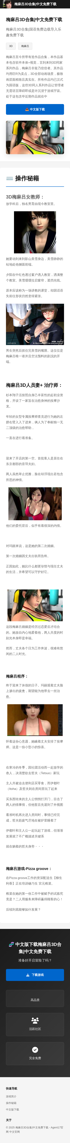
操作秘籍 (11, 1102)
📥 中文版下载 (35, 109)
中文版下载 (12, 1109)
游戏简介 (11, 1096)
